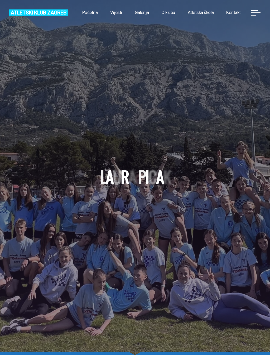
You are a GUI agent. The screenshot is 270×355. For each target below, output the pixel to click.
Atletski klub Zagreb (38, 12)
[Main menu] (256, 12)
